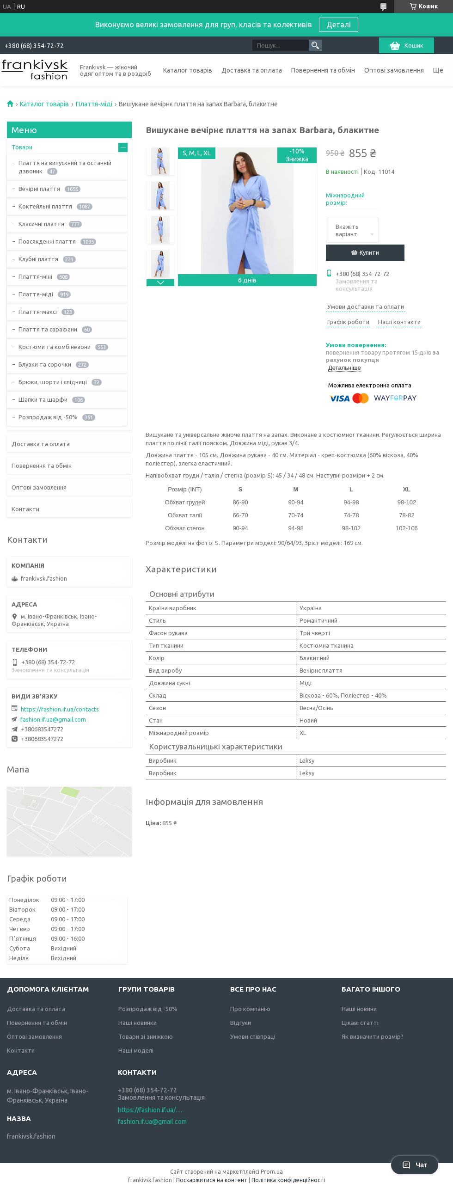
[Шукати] (315, 45)
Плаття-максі (37, 311)
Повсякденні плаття (47, 241)
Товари (22, 147)
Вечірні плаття (39, 188)
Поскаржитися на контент (211, 1180)
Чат (414, 1165)
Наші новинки (137, 1022)
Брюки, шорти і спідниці (52, 382)
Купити (369, 252)
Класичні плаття (41, 224)
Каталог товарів (187, 70)
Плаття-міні (35, 276)
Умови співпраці (252, 1036)
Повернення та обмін (323, 70)
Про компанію (250, 1008)
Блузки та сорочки (44, 364)
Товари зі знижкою (145, 1036)
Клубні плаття (38, 259)
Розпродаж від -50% (48, 417)
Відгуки (240, 1022)
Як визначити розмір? (373, 1036)
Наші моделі (135, 1050)
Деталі (338, 24)
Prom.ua (272, 1172)
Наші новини (359, 1008)
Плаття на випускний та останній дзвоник (64, 166)
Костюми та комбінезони (54, 346)
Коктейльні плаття (45, 206)
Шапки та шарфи (42, 399)
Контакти (25, 509)
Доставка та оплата (251, 70)
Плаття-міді (94, 104)
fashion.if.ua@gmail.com (53, 719)
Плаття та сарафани (47, 329)
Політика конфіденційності (288, 1180)
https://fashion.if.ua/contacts (60, 709)
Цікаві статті (360, 1022)
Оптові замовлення (394, 70)
